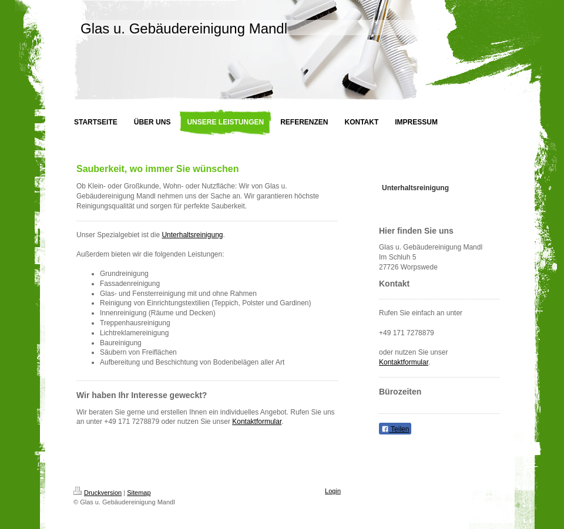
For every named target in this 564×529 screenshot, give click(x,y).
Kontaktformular (256, 421)
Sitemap (138, 492)
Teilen (395, 429)
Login (333, 490)
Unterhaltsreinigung (192, 235)
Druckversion (97, 492)
